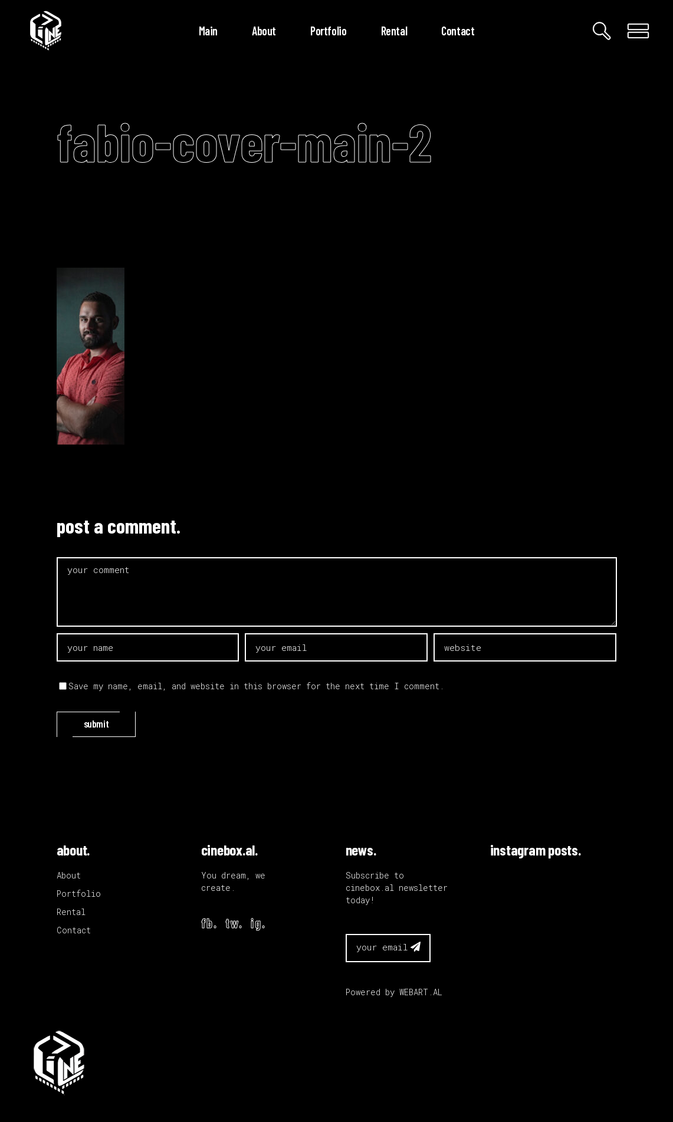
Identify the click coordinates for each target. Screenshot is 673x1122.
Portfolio (79, 893)
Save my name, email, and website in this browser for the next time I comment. (256, 686)
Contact (74, 930)
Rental (71, 911)
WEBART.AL (420, 992)
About (69, 875)
